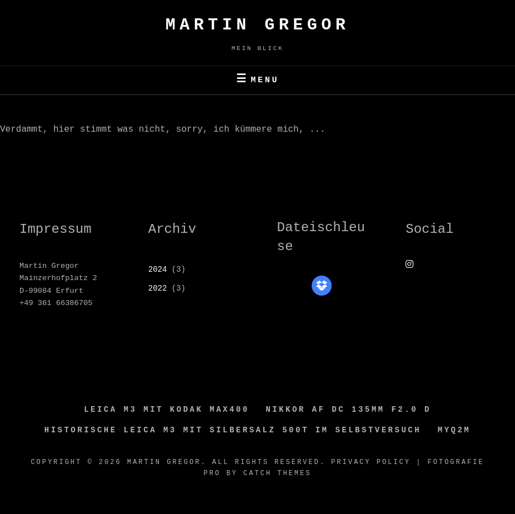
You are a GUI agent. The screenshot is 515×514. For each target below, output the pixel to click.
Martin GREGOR (258, 25)
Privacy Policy (371, 462)
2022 (157, 288)
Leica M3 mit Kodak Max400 (166, 409)
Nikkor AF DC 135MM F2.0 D (348, 409)
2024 (157, 269)
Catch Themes (277, 473)
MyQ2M (454, 430)
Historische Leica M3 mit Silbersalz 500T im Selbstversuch (232, 430)
